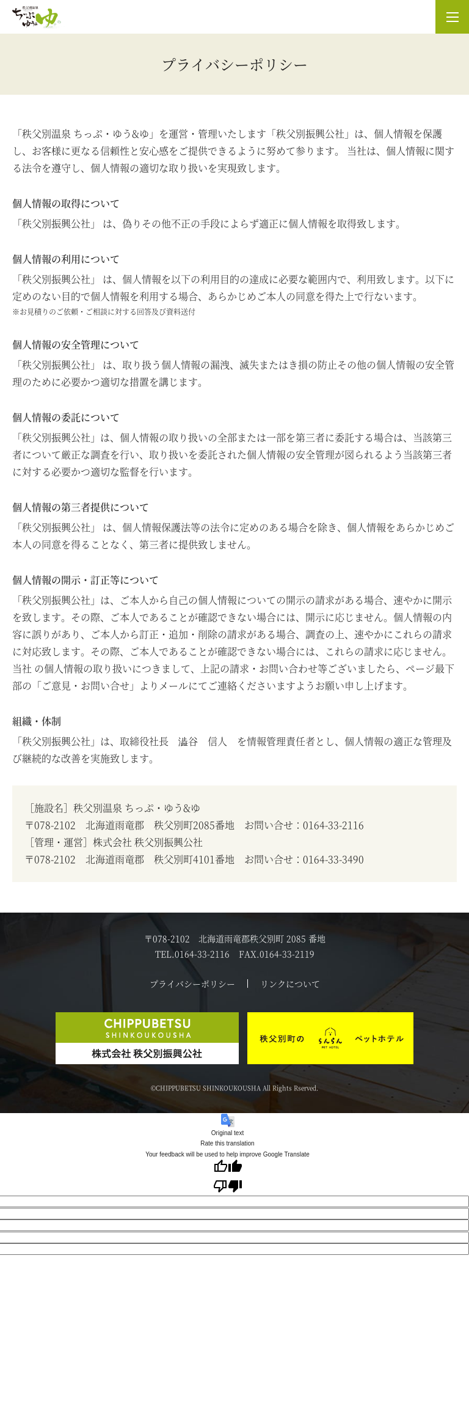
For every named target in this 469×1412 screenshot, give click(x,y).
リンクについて (290, 983)
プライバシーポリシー (192, 983)
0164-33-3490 (333, 859)
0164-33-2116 (333, 825)
